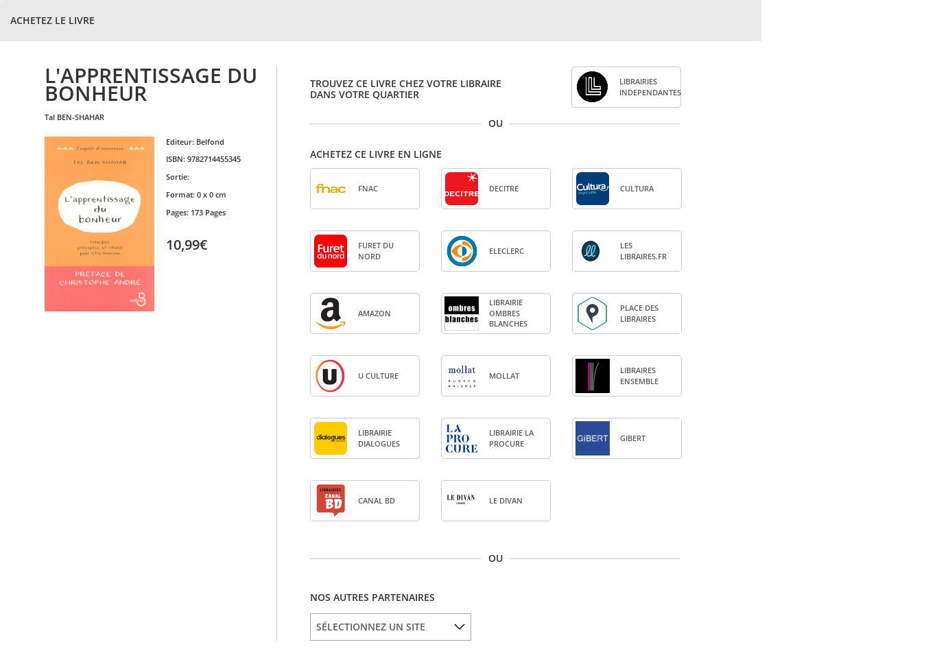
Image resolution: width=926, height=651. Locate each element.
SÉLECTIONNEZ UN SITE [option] (370, 626)
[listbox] (390, 627)
